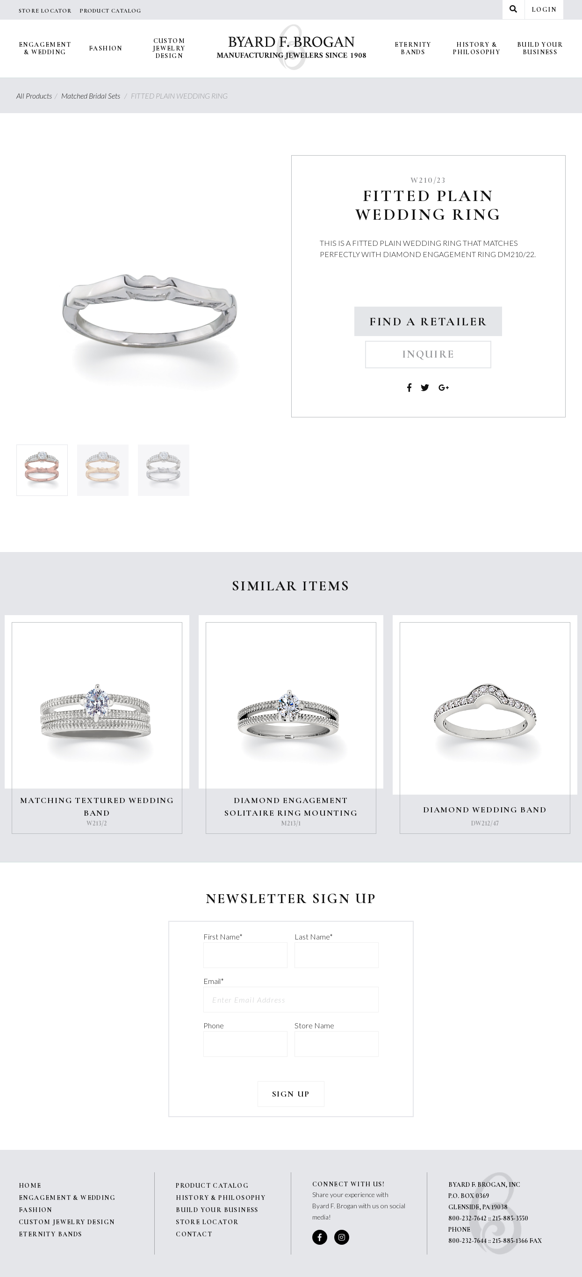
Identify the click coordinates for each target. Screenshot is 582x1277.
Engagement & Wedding (45, 48)
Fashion (105, 48)
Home (30, 1186)
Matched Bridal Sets (95, 95)
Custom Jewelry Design (169, 48)
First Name (223, 936)
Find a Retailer (428, 321)
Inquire (428, 354)
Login (544, 10)
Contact (194, 1234)
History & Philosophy (476, 48)
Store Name (314, 1025)
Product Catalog (110, 10)
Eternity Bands (413, 48)
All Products (38, 95)
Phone (213, 1025)
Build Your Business (540, 48)
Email (213, 980)
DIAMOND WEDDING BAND (485, 809)
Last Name (314, 936)
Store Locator (45, 10)
